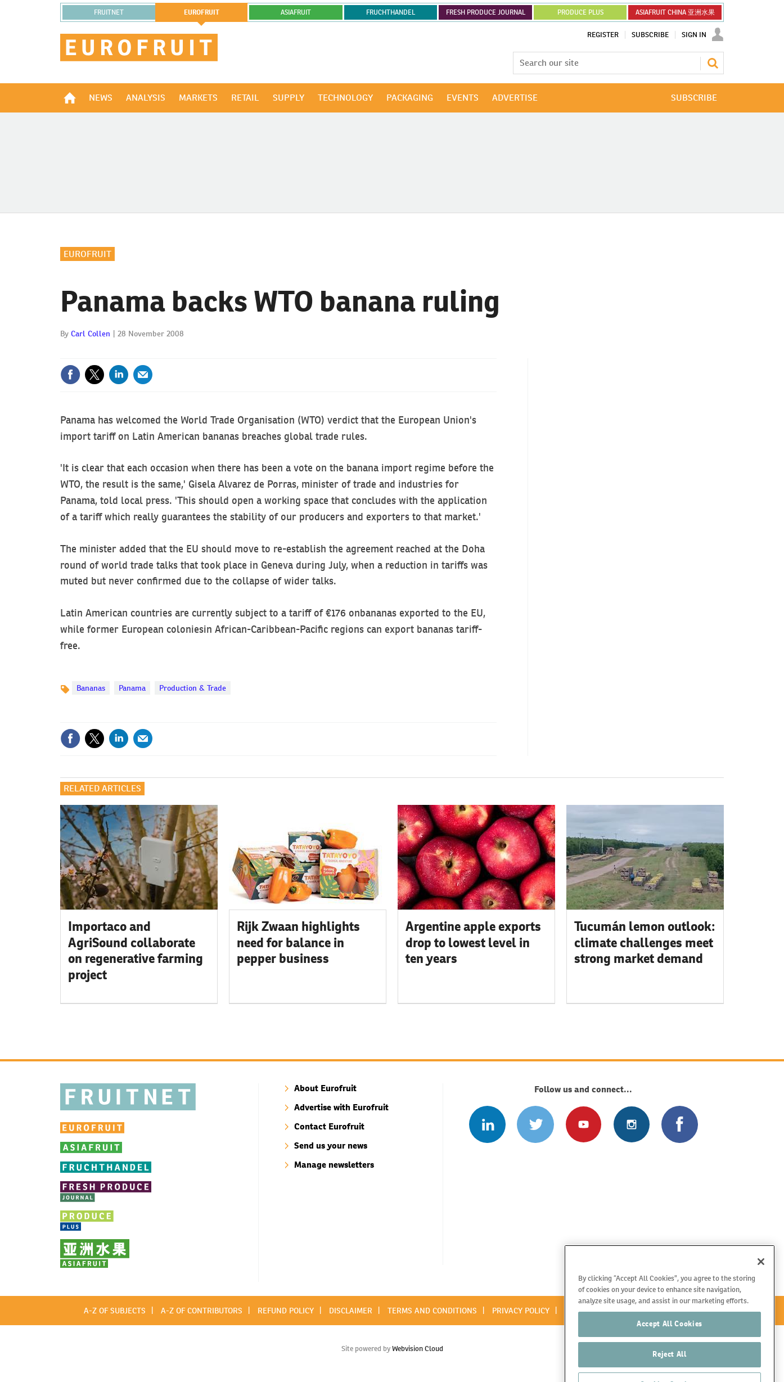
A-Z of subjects (115, 1311)
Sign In (694, 35)
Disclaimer (350, 1311)
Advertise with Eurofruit (341, 1107)
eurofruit (201, 12)
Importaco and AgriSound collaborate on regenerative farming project (135, 950)
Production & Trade (192, 688)
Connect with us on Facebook (679, 1124)
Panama (132, 688)
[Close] (761, 1282)
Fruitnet (109, 12)
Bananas (90, 688)
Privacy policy (520, 1311)
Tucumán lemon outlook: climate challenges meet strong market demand (644, 942)
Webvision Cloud (417, 1348)
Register (603, 35)
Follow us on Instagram (631, 1124)
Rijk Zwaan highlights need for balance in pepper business (298, 942)
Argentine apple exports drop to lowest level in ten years (473, 942)
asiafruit (296, 12)
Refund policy (286, 1311)
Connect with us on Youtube (583, 1124)
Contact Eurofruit (329, 1126)
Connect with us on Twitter (535, 1124)
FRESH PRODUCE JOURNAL (485, 12)
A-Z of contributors (201, 1311)
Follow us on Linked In (487, 1124)
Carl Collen (90, 333)
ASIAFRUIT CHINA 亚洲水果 (675, 12)
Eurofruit (87, 254)
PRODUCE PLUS (580, 12)
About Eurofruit (325, 1088)
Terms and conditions (432, 1311)
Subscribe (650, 35)
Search (713, 63)
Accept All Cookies (669, 1344)
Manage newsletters (334, 1165)
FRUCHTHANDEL (390, 12)
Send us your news (330, 1145)
